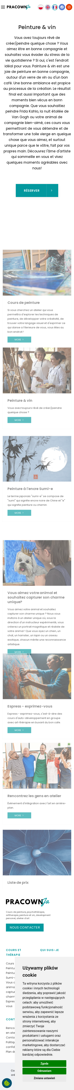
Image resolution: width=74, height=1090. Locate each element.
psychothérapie (35, 912)
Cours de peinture (16, 912)
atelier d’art (23, 918)
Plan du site (14, 1052)
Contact (14, 1019)
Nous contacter (25, 927)
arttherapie (12, 915)
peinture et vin (27, 915)
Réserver (38, 191)
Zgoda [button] (44, 1063)
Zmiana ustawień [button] (44, 1078)
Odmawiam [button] (44, 1070)
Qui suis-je (49, 950)
